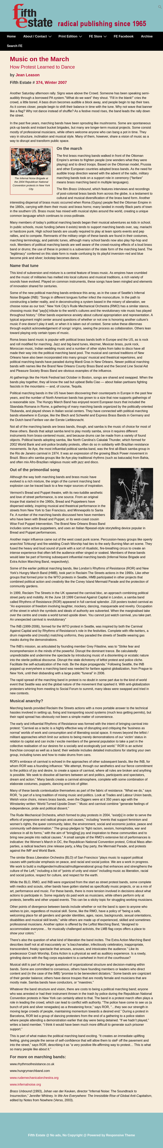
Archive (147, 36)
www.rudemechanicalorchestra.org (34, 1077)
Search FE (14, 46)
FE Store (98, 36)
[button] (160, 8)
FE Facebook (123, 36)
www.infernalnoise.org (25, 1084)
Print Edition (71, 36)
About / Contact (37, 36)
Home (11, 36)
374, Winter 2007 (51, 82)
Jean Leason (28, 75)
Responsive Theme (120, 1135)
